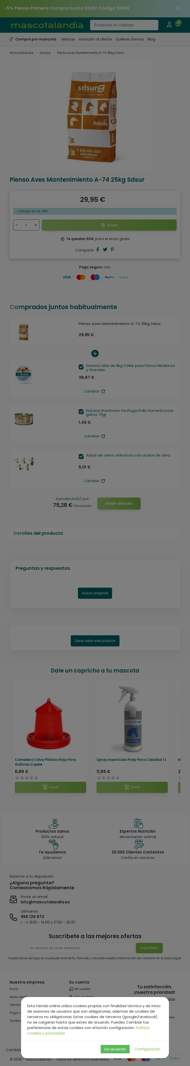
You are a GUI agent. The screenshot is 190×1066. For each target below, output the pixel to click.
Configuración (147, 1049)
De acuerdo (115, 1049)
